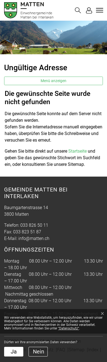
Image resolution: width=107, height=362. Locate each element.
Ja (14, 351)
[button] (77, 10)
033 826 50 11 (34, 225)
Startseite (77, 151)
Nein (38, 351)
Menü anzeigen (53, 81)
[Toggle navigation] (99, 10)
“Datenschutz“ (68, 328)
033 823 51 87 (27, 231)
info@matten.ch (33, 238)
